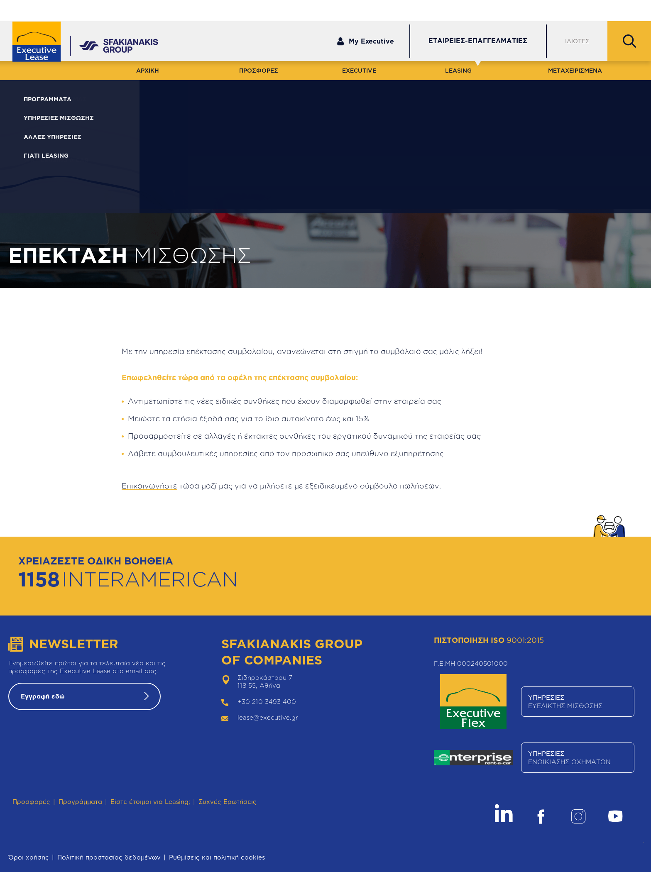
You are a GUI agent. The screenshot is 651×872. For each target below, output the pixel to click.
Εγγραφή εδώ (43, 696)
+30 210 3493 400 (266, 701)
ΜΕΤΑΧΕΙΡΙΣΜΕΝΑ (575, 70)
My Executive (365, 41)
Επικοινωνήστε (149, 485)
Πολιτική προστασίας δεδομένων (109, 857)
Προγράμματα (80, 801)
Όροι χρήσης (28, 857)
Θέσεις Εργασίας (607, 10)
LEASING (458, 70)
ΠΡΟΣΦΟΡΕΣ (258, 70)
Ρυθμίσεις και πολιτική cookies (217, 857)
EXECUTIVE (359, 70)
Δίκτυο (553, 10)
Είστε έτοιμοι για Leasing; (150, 801)
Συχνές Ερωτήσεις (227, 801)
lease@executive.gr (267, 717)
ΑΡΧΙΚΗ (147, 70)
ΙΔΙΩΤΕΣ (577, 41)
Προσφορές (31, 801)
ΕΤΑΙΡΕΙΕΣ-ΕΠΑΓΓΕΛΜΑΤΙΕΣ (477, 40)
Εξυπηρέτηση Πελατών (492, 10)
